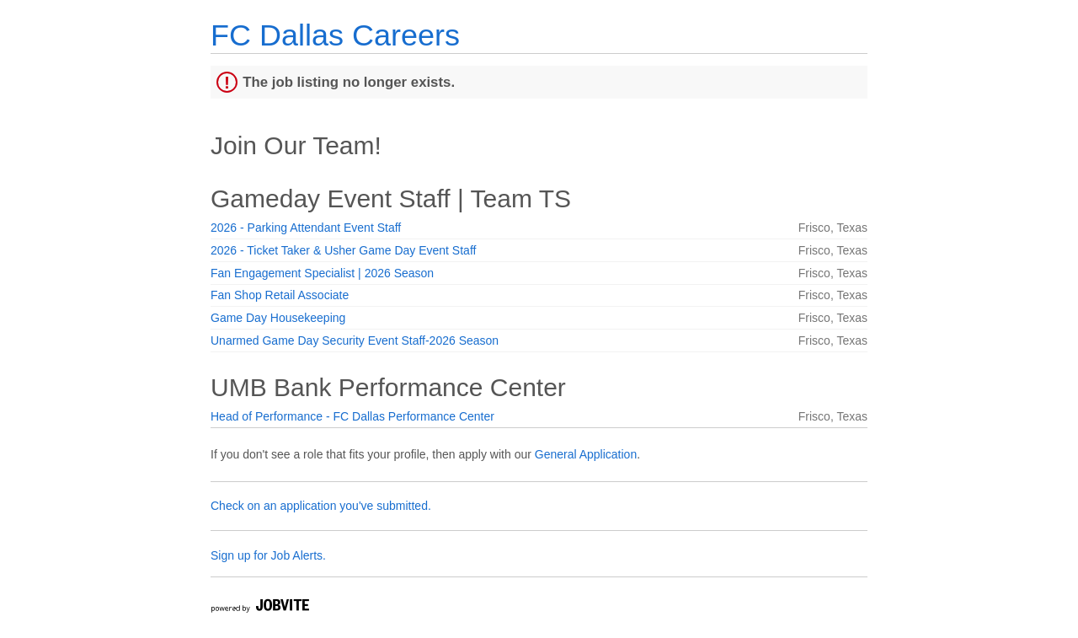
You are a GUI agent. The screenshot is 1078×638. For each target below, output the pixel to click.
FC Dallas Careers (335, 35)
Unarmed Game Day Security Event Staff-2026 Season (355, 340)
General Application (586, 454)
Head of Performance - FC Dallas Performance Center (352, 416)
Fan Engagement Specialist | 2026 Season (322, 273)
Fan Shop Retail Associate (280, 295)
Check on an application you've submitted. (321, 505)
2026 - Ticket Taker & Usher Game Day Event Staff (343, 250)
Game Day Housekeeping (278, 317)
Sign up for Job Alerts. (268, 555)
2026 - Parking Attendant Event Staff (306, 227)
